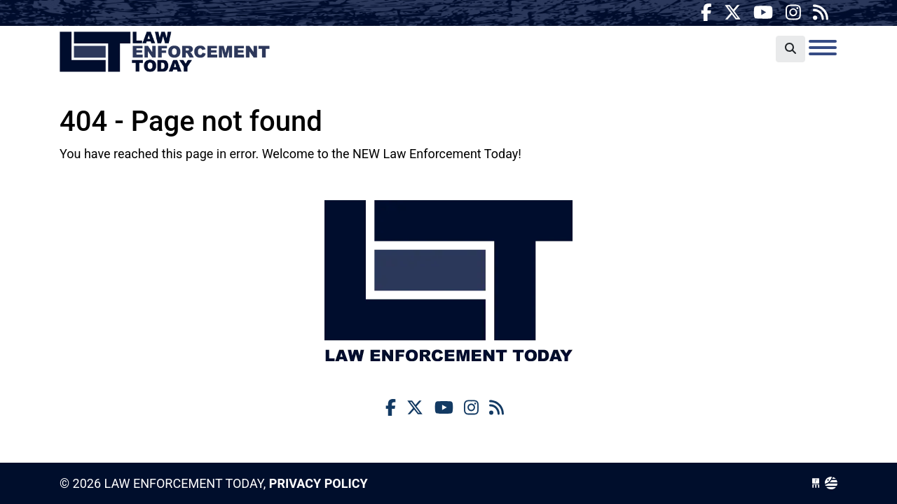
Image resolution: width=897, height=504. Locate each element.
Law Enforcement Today (165, 52)
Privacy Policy (318, 483)
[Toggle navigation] (822, 47)
